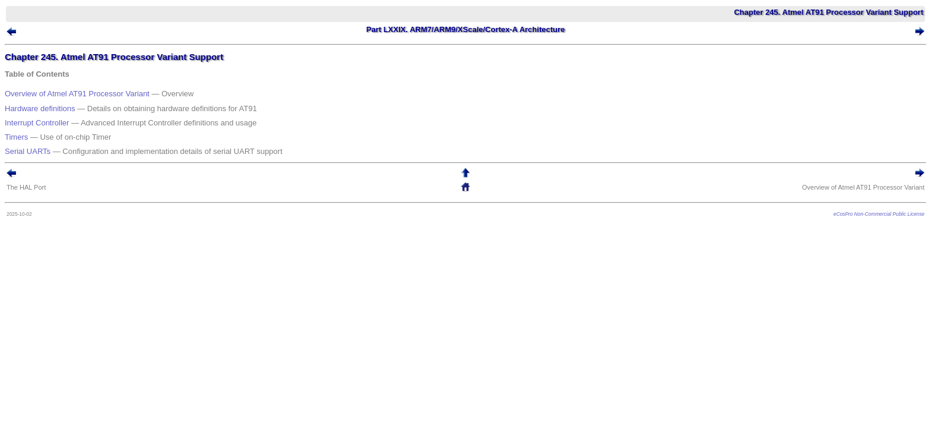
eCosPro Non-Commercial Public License (861, 193)
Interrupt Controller (55, 113)
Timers (34, 123)
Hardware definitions (58, 104)
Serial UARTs (45, 132)
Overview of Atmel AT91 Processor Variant (95, 94)
